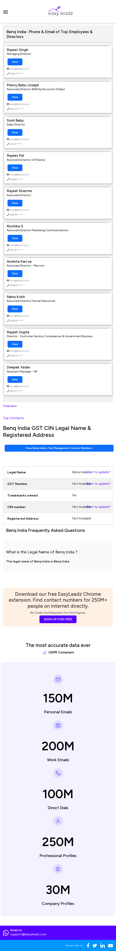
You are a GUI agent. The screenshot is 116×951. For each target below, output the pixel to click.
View (15, 61)
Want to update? (98, 472)
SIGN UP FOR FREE (58, 619)
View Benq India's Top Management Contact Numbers (59, 448)
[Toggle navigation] (5, 11)
